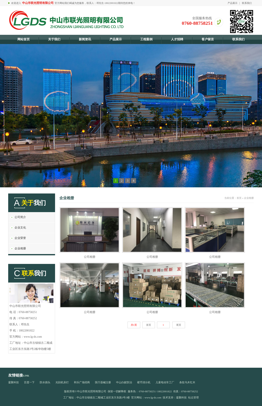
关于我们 (54, 39)
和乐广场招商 (82, 382)
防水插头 (45, 382)
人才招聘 (177, 39)
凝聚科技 (13, 382)
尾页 (178, 324)
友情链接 (15, 375)
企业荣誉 (20, 238)
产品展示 (232, 3)
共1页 (134, 324)
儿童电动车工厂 (165, 382)
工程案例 (146, 39)
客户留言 (208, 39)
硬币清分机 (143, 382)
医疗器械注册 (103, 382)
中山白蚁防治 (124, 382)
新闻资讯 (85, 39)
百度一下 (29, 382)
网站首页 (23, 39)
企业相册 (20, 248)
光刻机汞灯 (62, 382)
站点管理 (193, 397)
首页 (239, 198)
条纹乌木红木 (187, 382)
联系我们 (247, 3)
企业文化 (20, 227)
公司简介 (20, 217)
